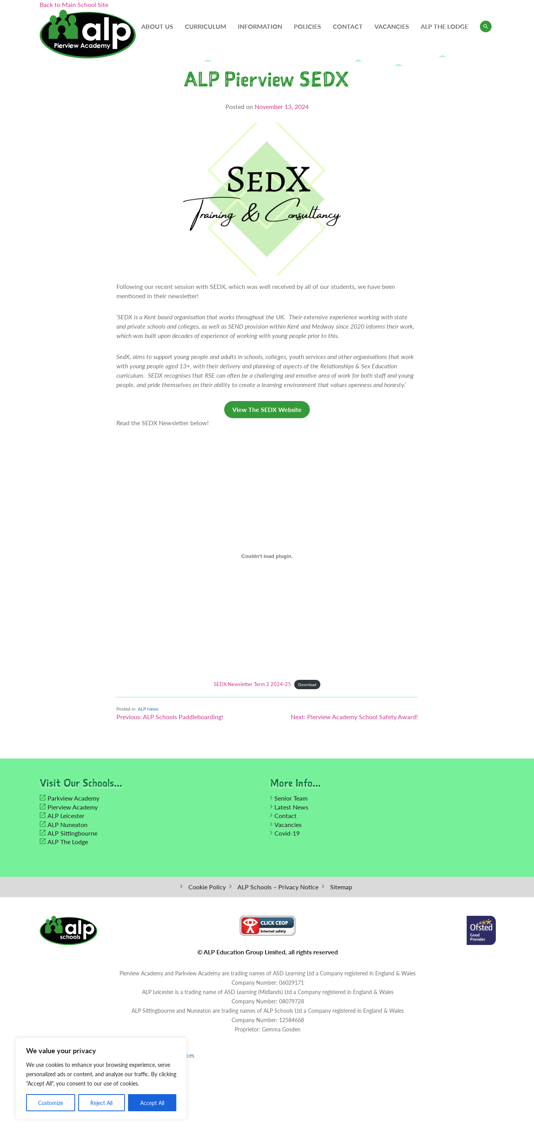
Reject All (101, 1103)
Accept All (152, 1103)
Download (307, 684)
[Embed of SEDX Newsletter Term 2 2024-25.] (266, 556)
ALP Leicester (65, 816)
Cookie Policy (207, 887)
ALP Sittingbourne (72, 834)
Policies (307, 26)
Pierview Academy (72, 807)
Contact (348, 26)
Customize (50, 1103)
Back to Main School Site (74, 4)
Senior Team (290, 799)
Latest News (291, 807)
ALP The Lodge (444, 26)
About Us (157, 26)
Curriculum (205, 26)
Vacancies (391, 26)
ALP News (148, 709)
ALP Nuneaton (67, 825)
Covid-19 (287, 834)
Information (260, 26)
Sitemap (341, 887)
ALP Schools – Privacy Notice (277, 887)
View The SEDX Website (267, 409)
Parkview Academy (73, 799)
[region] (101, 1078)
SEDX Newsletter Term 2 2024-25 (252, 684)
